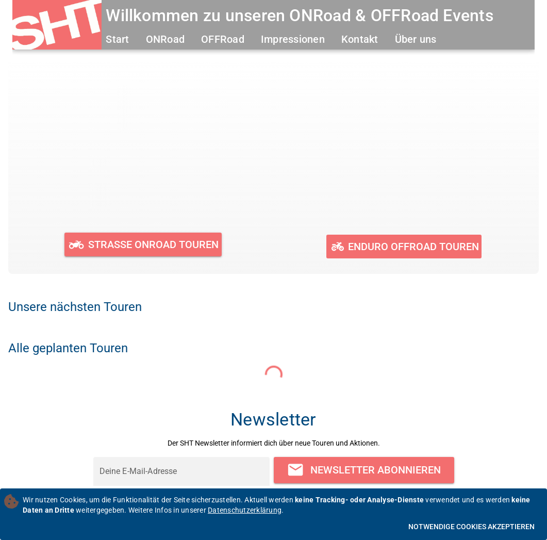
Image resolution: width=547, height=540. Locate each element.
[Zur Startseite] (57, 26)
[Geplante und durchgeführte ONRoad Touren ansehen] (143, 244)
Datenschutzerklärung (244, 510)
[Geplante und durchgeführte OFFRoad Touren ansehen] (404, 246)
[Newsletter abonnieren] (364, 470)
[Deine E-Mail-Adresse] (181, 471)
